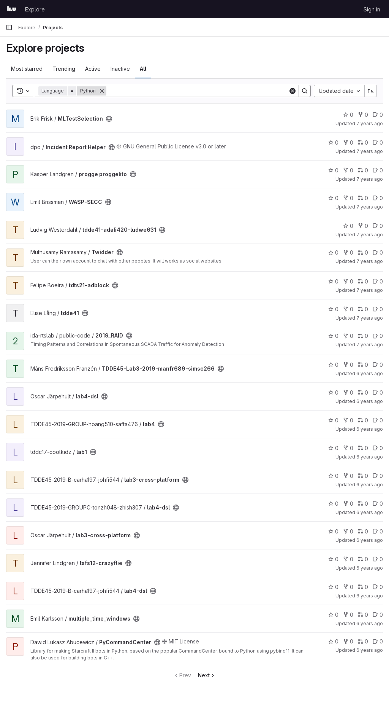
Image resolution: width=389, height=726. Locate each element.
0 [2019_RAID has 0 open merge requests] (363, 336)
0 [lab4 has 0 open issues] (378, 420)
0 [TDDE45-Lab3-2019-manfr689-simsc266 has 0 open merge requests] (363, 364)
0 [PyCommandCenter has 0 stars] (333, 641)
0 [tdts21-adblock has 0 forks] (348, 281)
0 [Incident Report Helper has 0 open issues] (378, 142)
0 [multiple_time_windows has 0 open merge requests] (363, 614)
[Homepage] (11, 9)
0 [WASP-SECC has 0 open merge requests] (363, 198)
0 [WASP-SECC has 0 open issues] (378, 198)
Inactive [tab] (120, 68)
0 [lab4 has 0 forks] (348, 420)
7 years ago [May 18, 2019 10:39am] (369, 290)
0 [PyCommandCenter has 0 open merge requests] (363, 641)
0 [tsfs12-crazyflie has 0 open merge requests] (363, 559)
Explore (35, 9)
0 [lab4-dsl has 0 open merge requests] (363, 392)
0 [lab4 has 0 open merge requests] (363, 420)
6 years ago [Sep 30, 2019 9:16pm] (369, 429)
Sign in (372, 9)
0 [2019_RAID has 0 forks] (348, 336)
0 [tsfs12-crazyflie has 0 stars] (333, 559)
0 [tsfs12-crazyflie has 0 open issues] (378, 559)
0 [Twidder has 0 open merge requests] (363, 252)
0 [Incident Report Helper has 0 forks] (348, 142)
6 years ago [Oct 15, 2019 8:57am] (369, 540)
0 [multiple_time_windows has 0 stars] (333, 614)
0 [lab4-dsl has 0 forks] (348, 392)
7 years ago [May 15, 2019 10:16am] (369, 261)
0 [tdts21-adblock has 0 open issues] (378, 281)
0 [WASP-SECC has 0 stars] (333, 198)
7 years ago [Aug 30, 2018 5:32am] (369, 123)
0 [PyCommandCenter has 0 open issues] (378, 641)
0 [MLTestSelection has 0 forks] (363, 114)
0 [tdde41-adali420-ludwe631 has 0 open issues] (378, 226)
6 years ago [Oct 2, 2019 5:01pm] (369, 457)
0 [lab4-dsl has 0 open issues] (378, 392)
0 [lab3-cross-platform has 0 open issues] (378, 476)
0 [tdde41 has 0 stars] (333, 309)
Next (207, 675)
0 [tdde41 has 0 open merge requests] (363, 309)
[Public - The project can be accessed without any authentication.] (109, 119)
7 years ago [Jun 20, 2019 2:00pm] (369, 344)
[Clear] (292, 91)
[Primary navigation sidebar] (9, 27)
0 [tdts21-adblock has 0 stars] (333, 281)
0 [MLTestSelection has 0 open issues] (378, 114)
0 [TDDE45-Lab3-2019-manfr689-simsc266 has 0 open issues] (378, 364)
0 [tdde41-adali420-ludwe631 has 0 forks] (363, 226)
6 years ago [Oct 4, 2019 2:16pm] (369, 512)
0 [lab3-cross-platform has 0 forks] (348, 476)
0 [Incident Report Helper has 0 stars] (333, 142)
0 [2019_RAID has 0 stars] (333, 336)
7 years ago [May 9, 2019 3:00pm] (369, 234)
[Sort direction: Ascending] (371, 91)
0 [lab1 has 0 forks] (348, 448)
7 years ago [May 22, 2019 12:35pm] (369, 318)
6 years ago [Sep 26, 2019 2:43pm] (369, 373)
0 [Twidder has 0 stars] (333, 252)
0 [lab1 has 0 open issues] (378, 448)
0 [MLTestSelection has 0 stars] (348, 114)
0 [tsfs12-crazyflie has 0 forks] (348, 559)
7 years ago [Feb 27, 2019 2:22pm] (369, 207)
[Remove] (101, 91)
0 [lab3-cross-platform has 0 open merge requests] (363, 476)
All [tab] (143, 68)
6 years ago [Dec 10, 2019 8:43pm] (369, 650)
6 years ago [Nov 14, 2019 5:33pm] (369, 623)
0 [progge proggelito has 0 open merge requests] (363, 170)
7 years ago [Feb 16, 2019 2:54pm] (369, 179)
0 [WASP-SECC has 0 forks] (348, 198)
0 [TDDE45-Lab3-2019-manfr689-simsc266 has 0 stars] (333, 364)
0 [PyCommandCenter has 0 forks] (348, 641)
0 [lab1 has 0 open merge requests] (363, 448)
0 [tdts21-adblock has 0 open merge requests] (363, 281)
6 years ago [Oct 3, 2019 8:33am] (369, 484)
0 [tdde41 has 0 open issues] (378, 309)
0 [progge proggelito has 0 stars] (333, 170)
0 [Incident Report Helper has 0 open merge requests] (363, 142)
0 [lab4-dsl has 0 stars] (333, 392)
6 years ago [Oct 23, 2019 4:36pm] (369, 596)
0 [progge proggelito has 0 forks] (348, 170)
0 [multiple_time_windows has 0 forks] (348, 614)
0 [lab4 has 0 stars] (333, 420)
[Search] (197, 91)
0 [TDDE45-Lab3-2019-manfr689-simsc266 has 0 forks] (348, 364)
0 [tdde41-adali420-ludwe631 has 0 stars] (348, 226)
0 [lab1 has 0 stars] (333, 448)
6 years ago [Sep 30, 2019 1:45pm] (369, 401)
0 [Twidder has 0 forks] (348, 252)
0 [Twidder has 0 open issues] (378, 252)
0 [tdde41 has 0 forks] (348, 309)
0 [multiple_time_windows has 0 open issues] (378, 614)
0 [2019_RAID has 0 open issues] (378, 336)
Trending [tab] (63, 68)
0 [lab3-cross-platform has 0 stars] (333, 476)
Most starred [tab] (27, 68)
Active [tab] (93, 68)
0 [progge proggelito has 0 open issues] (378, 170)
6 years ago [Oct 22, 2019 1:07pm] (369, 568)
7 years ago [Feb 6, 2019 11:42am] (369, 151)
